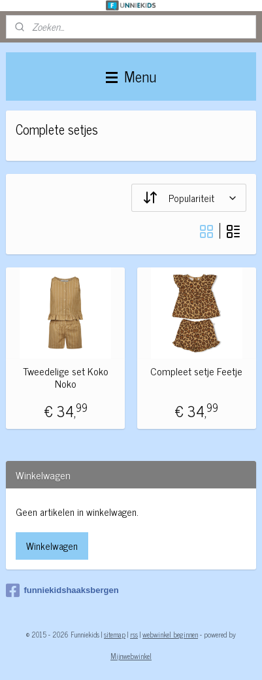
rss (134, 634)
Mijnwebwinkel (131, 656)
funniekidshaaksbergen (62, 590)
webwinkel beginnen (170, 634)
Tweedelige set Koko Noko (65, 378)
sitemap (114, 634)
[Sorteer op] (189, 197)
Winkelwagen (52, 545)
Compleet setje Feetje (196, 372)
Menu (131, 76)
